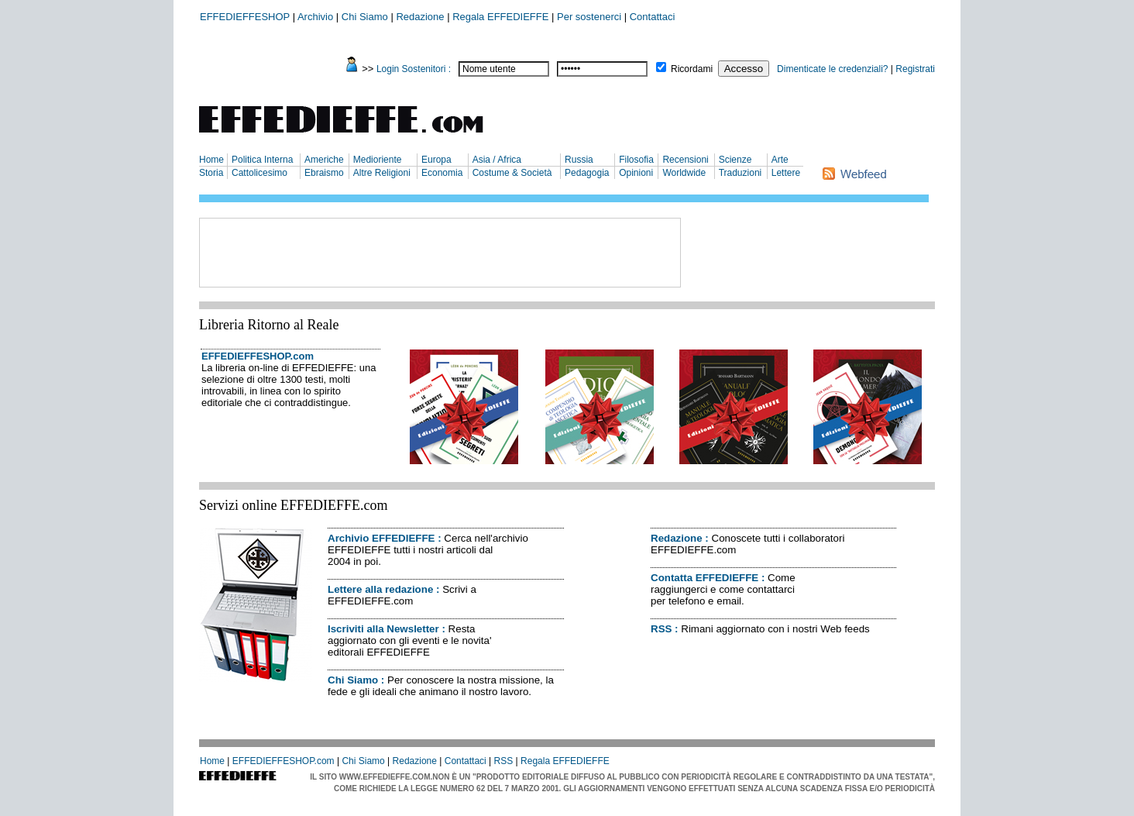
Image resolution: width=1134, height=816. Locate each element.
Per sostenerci (589, 16)
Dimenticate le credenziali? (832, 69)
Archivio (315, 16)
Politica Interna (262, 159)
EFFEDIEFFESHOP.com (257, 356)
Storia (211, 172)
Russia (579, 159)
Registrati (915, 69)
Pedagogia (587, 172)
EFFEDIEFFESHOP (245, 16)
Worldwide (684, 172)
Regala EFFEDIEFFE (500, 16)
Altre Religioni (382, 172)
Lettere (785, 172)
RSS (661, 629)
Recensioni (685, 159)
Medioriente (377, 159)
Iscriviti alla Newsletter (383, 629)
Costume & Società (512, 172)
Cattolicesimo (259, 172)
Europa (436, 159)
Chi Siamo (365, 16)
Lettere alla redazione (380, 589)
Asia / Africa (496, 159)
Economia (441, 172)
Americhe (324, 159)
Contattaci (652, 16)
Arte (780, 159)
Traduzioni (740, 172)
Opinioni (636, 172)
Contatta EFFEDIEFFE (704, 578)
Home (211, 159)
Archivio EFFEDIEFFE (381, 538)
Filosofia (636, 159)
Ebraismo (324, 172)
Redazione (420, 16)
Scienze (735, 159)
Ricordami (692, 69)
